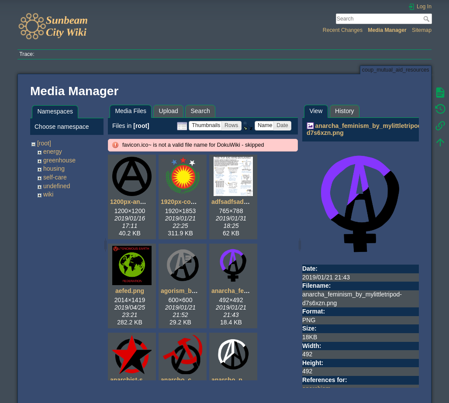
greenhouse (59, 160)
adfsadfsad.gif (232, 201)
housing (54, 168)
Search (427, 19)
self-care (55, 177)
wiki (48, 194)
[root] (44, 143)
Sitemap (422, 30)
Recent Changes (343, 30)
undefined (56, 186)
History (344, 110)
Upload (168, 110)
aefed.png (129, 290)
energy (52, 151)
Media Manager (387, 30)
